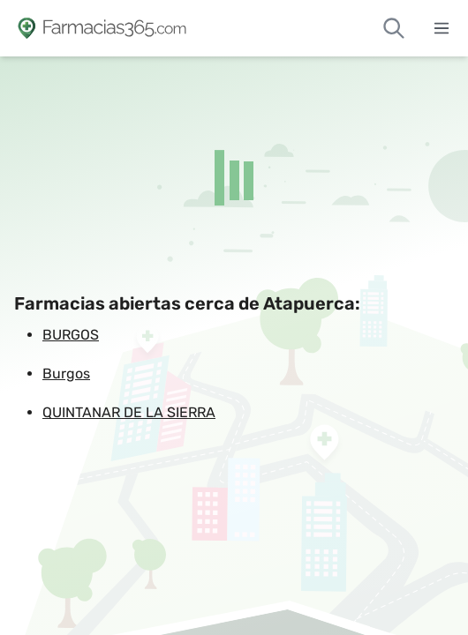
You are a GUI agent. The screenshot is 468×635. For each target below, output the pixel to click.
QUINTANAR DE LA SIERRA (128, 412)
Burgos (66, 373)
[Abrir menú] (441, 28)
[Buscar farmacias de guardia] (393, 28)
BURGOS (70, 334)
